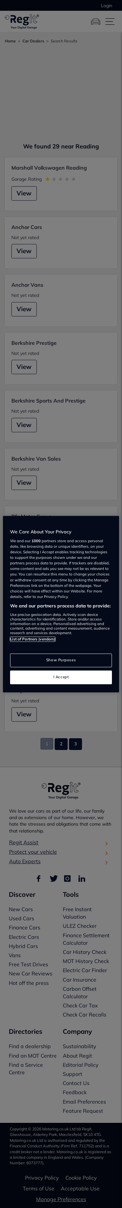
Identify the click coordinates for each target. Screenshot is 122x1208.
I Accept (61, 677)
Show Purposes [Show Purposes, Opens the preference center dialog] (61, 660)
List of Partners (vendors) (32, 639)
